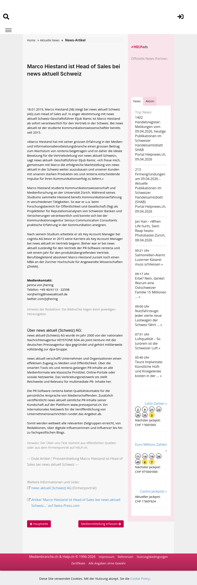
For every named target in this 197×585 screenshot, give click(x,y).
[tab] (137, 101)
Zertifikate (78, 563)
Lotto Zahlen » (156, 403)
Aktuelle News (49, 40)
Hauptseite (39, 524)
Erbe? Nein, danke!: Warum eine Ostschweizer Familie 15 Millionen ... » (150, 287)
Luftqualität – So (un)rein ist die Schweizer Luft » (147, 343)
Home (31, 40)
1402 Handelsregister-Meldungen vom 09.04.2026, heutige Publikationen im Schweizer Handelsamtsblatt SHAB (150, 133)
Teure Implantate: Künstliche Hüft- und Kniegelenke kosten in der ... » (149, 369)
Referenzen (125, 557)
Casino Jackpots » (153, 491)
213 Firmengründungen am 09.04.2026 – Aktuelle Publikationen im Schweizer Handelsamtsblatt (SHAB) (150, 185)
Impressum (106, 557)
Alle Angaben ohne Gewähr (107, 563)
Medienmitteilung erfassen (101, 524)
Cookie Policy (140, 578)
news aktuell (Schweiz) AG (51, 488)
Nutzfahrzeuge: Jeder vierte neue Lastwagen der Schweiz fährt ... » (148, 318)
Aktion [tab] (150, 101)
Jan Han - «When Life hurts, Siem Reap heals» (148, 226)
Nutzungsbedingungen (152, 557)
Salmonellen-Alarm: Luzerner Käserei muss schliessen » (150, 260)
